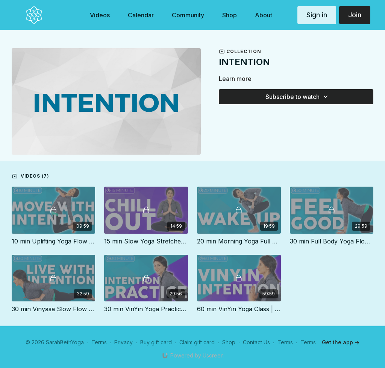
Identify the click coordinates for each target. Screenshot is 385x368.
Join (354, 15)
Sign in (316, 15)
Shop (228, 342)
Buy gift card (156, 342)
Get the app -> (340, 342)
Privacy (123, 342)
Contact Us (256, 342)
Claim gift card (197, 342)
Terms (99, 342)
